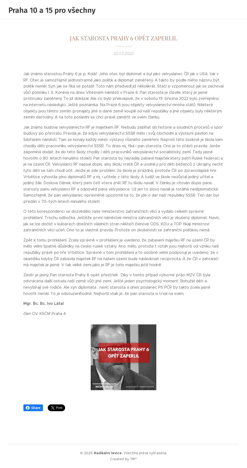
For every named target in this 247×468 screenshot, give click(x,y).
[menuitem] (216, 10)
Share (33, 408)
